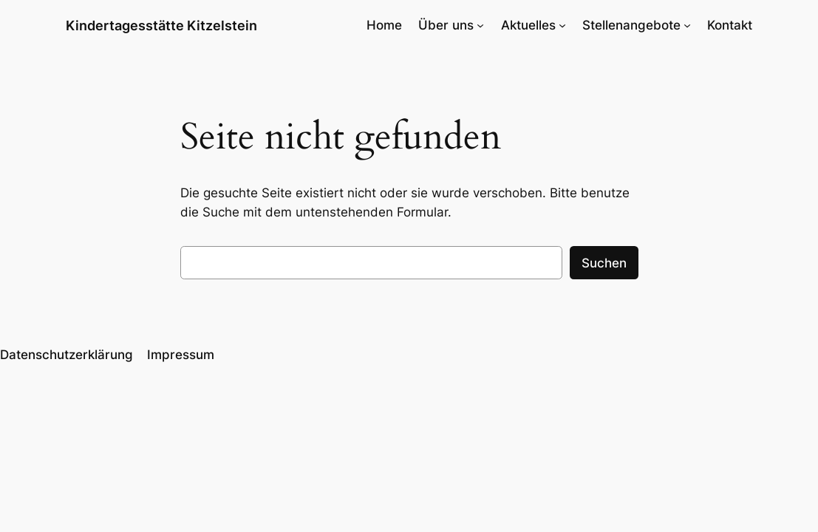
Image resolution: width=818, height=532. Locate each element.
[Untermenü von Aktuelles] (562, 25)
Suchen (604, 263)
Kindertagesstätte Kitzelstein (161, 25)
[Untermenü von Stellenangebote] (687, 25)
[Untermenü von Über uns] (480, 25)
